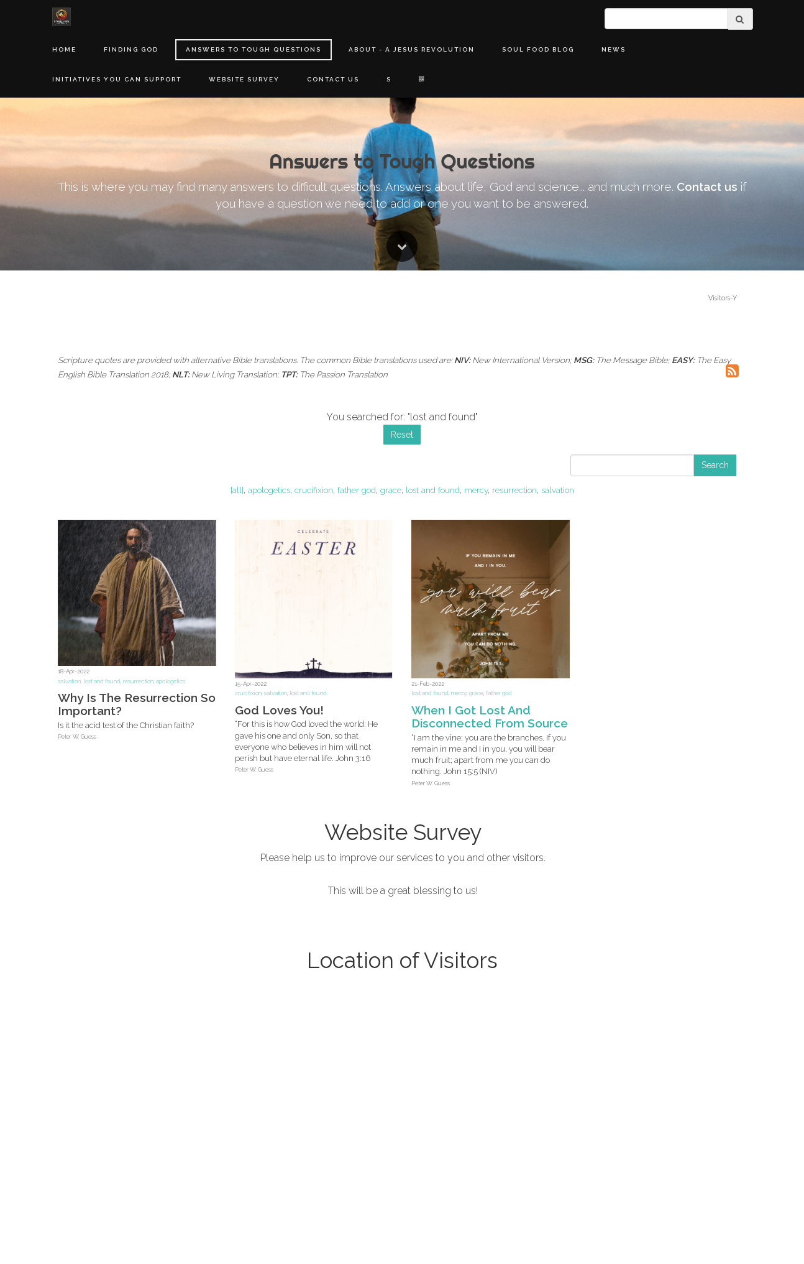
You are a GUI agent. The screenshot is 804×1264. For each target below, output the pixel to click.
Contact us (707, 732)
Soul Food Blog (538, 49)
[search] (666, 18)
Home (64, 49)
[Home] (61, 16)
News (613, 49)
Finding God (131, 49)
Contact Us (333, 79)
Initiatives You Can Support (116, 79)
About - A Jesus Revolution (412, 49)
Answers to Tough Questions (253, 49)
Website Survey (244, 79)
